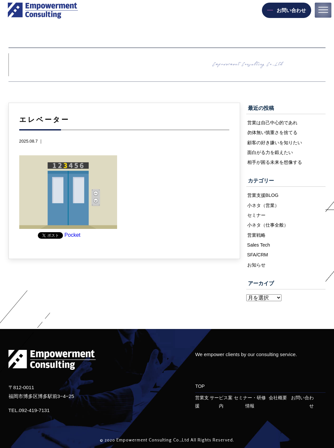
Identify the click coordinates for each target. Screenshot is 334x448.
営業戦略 (256, 235)
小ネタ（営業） (263, 205)
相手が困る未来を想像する (274, 162)
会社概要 (278, 397)
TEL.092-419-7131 (29, 410)
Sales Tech (258, 245)
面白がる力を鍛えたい (270, 152)
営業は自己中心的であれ (272, 122)
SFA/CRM (257, 254)
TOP (200, 386)
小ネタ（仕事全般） (267, 225)
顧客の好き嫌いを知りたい (274, 142)
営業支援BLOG (263, 195)
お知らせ (256, 264)
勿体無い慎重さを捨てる (272, 132)
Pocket (73, 235)
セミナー (256, 215)
